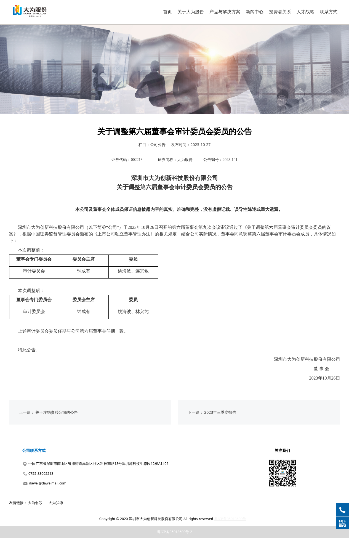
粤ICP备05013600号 (230, 518)
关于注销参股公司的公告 (56, 412)
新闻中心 (254, 12)
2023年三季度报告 (220, 412)
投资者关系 (280, 12)
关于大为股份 (190, 12)
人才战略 (305, 12)
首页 (167, 12)
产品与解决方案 (224, 12)
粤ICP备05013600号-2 (174, 531)
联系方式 (328, 12)
